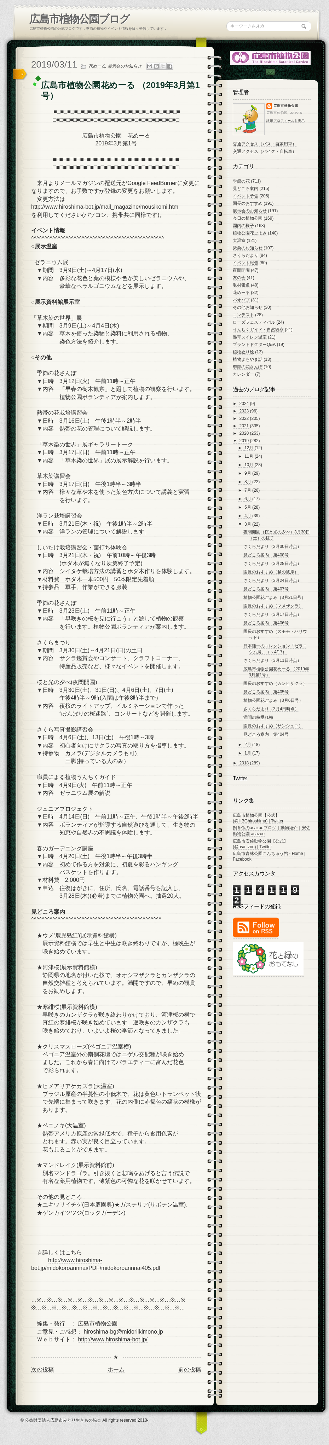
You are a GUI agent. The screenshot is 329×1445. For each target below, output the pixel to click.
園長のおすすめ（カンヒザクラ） (275, 683)
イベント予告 (245, 195)
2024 (244, 403)
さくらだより (245, 255)
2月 (248, 744)
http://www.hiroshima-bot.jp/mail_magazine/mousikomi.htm (104, 207)
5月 (248, 507)
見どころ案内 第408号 (266, 555)
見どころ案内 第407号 (266, 588)
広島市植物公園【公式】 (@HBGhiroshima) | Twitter (258, 818)
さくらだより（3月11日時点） (272, 660)
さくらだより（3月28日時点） (272, 563)
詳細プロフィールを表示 (285, 120)
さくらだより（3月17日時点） (272, 614)
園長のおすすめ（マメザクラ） (273, 605)
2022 (244, 418)
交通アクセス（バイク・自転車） (264, 151)
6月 (248, 498)
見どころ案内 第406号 (266, 622)
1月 (248, 753)
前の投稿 (189, 1369)
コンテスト (243, 314)
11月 (249, 456)
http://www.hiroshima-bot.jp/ (113, 1339)
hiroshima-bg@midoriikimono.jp (123, 1332)
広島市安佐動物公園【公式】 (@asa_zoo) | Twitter (260, 844)
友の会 (239, 277)
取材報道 (241, 285)
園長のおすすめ (247, 203)
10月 (249, 464)
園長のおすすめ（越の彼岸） (271, 572)
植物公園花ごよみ (250, 233)
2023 (244, 411)
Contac (270, 72)
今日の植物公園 (247, 218)
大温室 (239, 240)
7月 (248, 490)
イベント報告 (245, 262)
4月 (248, 515)
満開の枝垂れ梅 (258, 717)
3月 (248, 524)
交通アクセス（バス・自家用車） (264, 143)
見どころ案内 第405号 (266, 691)
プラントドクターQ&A (254, 344)
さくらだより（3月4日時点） (271, 708)
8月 (248, 481)
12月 (249, 447)
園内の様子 (243, 225)
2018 (244, 763)
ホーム (116, 1369)
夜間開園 (241, 270)
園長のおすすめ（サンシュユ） (273, 725)
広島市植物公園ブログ (79, 19)
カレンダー (243, 374)
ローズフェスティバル (254, 322)
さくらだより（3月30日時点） (272, 546)
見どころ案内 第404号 (266, 734)
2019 (244, 440)
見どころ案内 (245, 188)
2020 (244, 433)
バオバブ (241, 299)
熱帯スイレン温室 (250, 337)
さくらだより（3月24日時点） (272, 580)
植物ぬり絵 (243, 351)
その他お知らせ (247, 307)
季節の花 (241, 181)
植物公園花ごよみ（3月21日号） (274, 597)
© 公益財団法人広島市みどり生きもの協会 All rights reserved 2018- (85, 1420)
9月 (248, 473)
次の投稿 (42, 1369)
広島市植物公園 (285, 106)
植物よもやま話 (247, 359)
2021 (244, 425)
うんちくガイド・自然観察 (258, 329)
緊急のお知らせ (247, 247)
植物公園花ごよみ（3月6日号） (273, 700)
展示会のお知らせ (125, 66)
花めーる (96, 66)
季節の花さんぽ (247, 366)
